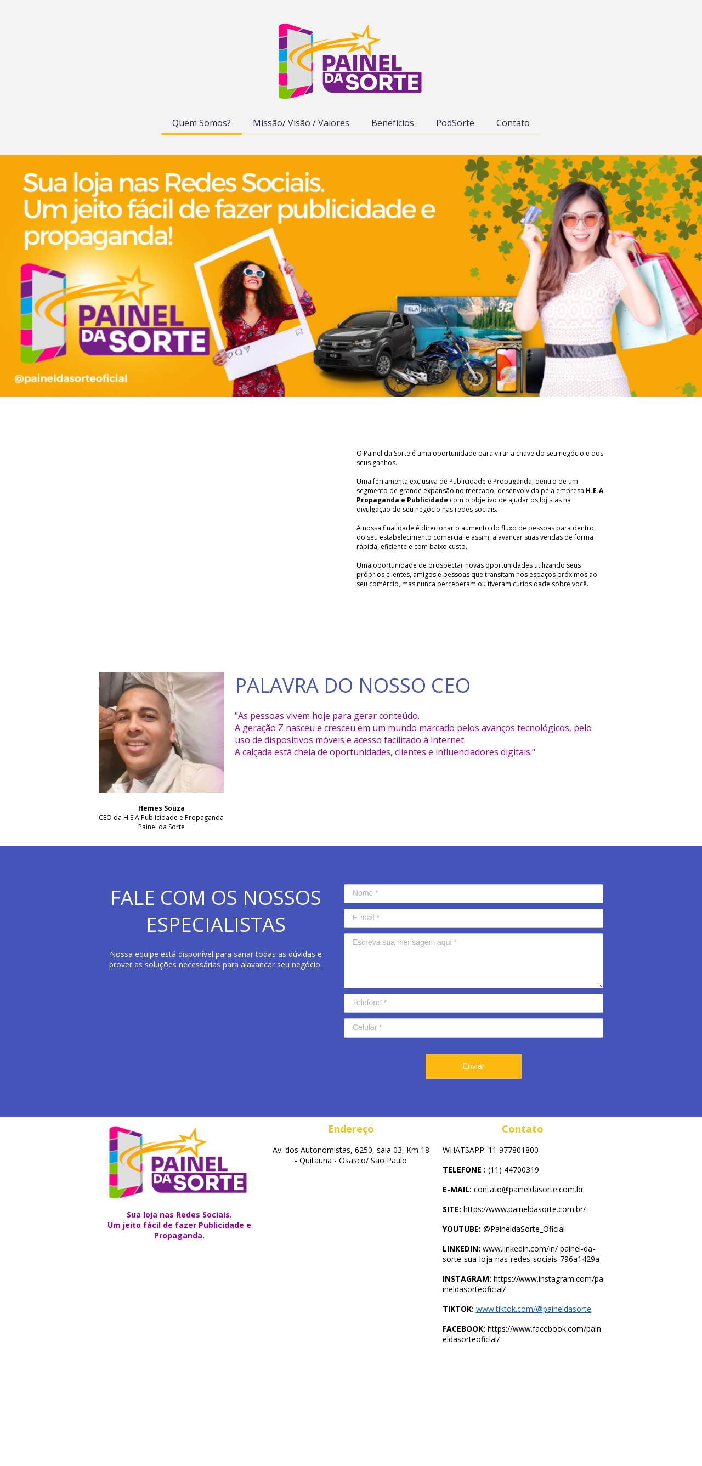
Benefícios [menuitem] (392, 123)
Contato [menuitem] (513, 123)
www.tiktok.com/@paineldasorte (533, 1309)
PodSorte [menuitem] (455, 123)
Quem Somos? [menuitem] (201, 123)
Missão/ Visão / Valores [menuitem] (301, 123)
